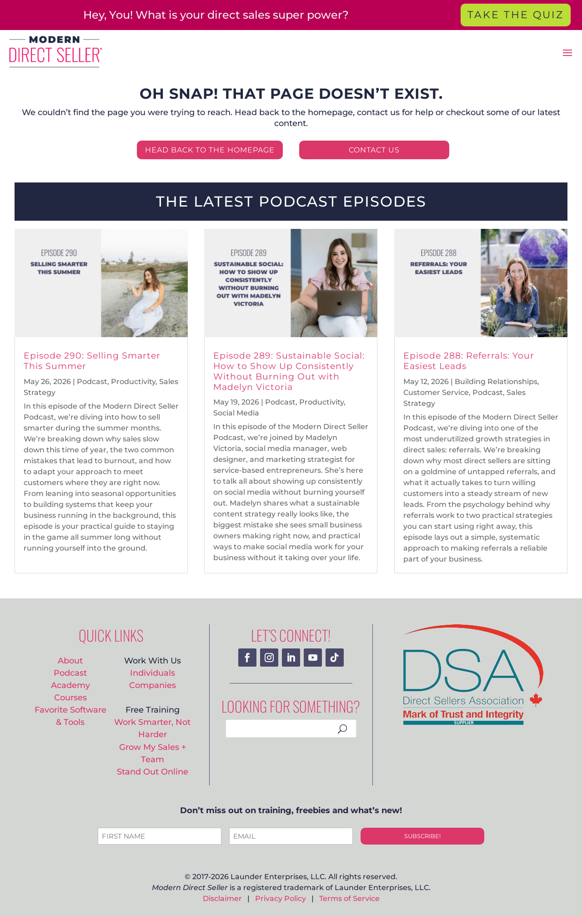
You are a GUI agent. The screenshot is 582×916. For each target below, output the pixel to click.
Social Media (236, 413)
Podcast (92, 381)
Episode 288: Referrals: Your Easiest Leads (468, 360)
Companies (152, 685)
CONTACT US (374, 150)
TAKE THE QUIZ (515, 15)
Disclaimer (222, 898)
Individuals (152, 673)
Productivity (133, 381)
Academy (70, 685)
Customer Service (436, 392)
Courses (70, 697)
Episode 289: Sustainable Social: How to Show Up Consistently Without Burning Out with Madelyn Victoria (289, 371)
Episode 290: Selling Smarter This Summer (92, 360)
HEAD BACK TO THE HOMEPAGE (210, 150)
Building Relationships (496, 381)
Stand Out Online (152, 771)
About (70, 660)
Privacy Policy (280, 898)
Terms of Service (349, 898)
